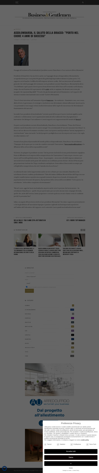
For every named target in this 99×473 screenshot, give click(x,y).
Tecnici (48, 444)
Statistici (61, 444)
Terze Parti (91, 444)
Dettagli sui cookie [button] (67, 470)
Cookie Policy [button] (76, 470)
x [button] (70, 463)
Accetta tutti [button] (70, 451)
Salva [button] (71, 457)
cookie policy (85, 440)
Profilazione (76, 444)
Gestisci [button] (71, 468)
